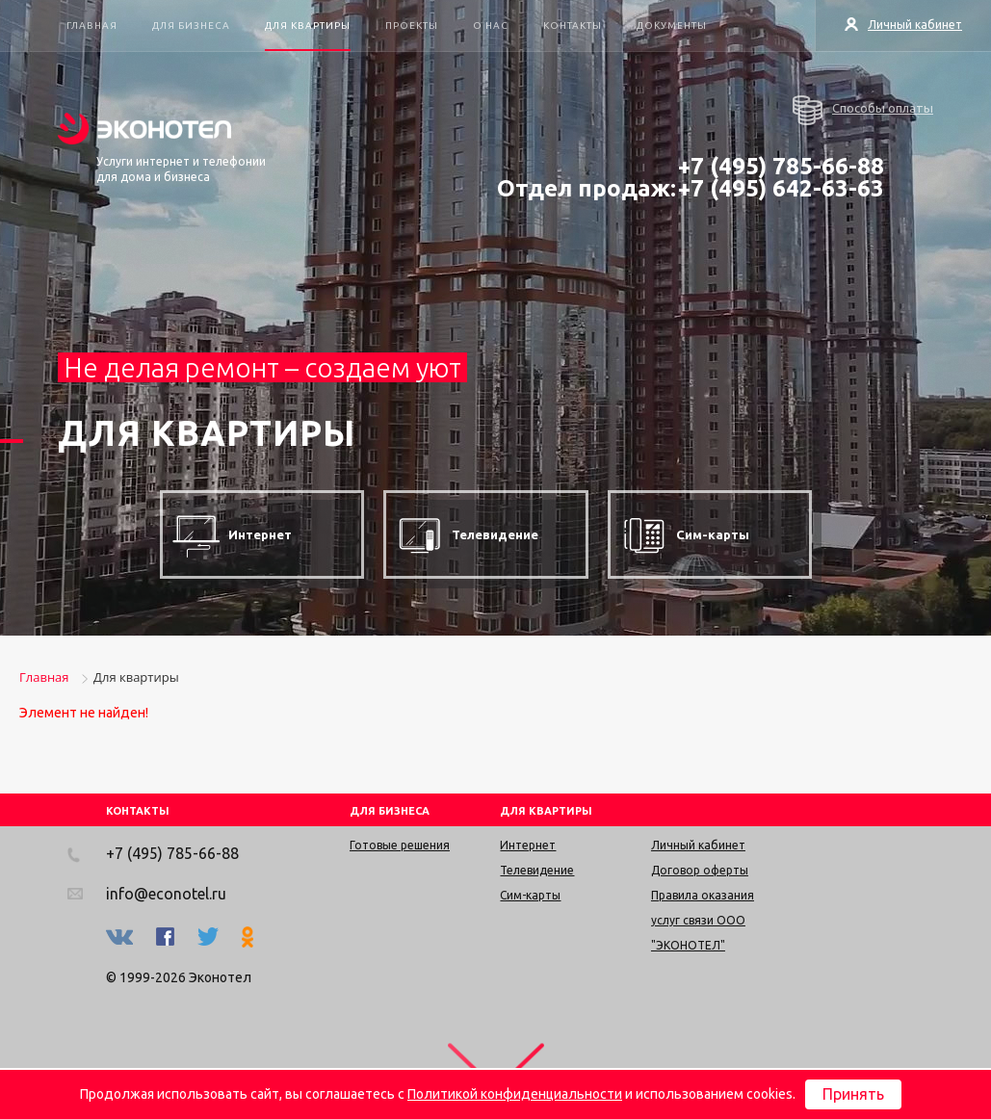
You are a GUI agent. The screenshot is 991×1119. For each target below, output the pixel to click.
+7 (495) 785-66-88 (781, 166)
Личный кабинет (903, 24)
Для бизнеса (191, 25)
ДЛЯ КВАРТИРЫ (546, 811)
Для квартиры (308, 25)
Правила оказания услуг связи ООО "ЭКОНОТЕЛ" (702, 920)
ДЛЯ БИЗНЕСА (390, 811)
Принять (853, 1094)
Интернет (528, 845)
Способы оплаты (863, 110)
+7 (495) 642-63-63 (781, 188)
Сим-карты (530, 895)
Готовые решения (400, 845)
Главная (91, 25)
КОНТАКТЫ (138, 811)
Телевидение (537, 870)
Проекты (411, 25)
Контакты (572, 25)
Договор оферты (699, 870)
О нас (491, 25)
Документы (672, 25)
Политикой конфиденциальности (514, 1094)
